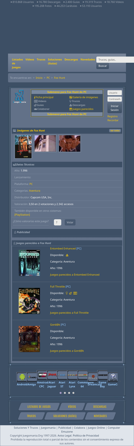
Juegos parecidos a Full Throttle (69, 312)
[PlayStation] (22, 214)
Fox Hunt (59, 78)
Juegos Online (96, 427)
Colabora (79, 427)
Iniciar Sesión (115, 108)
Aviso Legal (64, 435)
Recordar (113, 120)
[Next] (120, 379)
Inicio (39, 78)
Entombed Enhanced (63, 248)
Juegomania (48, 427)
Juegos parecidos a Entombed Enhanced (74, 274)
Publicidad (64, 427)
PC (48, 78)
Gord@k (55, 324)
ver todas (115, 130)
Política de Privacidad (86, 435)
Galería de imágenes (85, 97)
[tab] (61, 393)
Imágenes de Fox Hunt (31, 130)
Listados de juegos (17, 63)
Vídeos (29, 59)
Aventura (34, 190)
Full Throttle (57, 286)
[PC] (78, 248)
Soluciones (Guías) (55, 61)
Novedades (87, 59)
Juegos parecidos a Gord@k (67, 351)
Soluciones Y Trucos (26, 427)
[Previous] (14, 379)
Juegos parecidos (82, 109)
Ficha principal (44, 97)
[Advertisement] (67, 31)
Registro (112, 116)
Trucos (41, 59)
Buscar (102, 66)
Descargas (71, 59)
